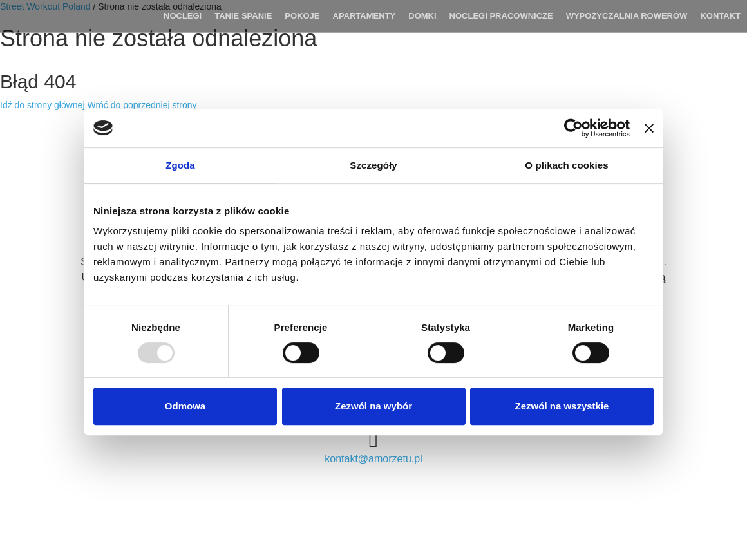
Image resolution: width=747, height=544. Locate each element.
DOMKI (422, 16)
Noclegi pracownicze (501, 16)
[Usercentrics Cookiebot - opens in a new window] (573, 128)
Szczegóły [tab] (373, 165)
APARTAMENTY (364, 16)
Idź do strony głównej (42, 105)
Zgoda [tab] (180, 165)
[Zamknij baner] (649, 128)
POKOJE (302, 16)
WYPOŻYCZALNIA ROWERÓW (627, 16)
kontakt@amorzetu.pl (373, 458)
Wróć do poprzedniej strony (141, 105)
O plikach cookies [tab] (566, 165)
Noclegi (183, 16)
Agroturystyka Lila (63, 16)
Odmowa (185, 405)
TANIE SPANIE (243, 16)
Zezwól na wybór (373, 405)
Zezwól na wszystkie (562, 405)
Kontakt (720, 16)
